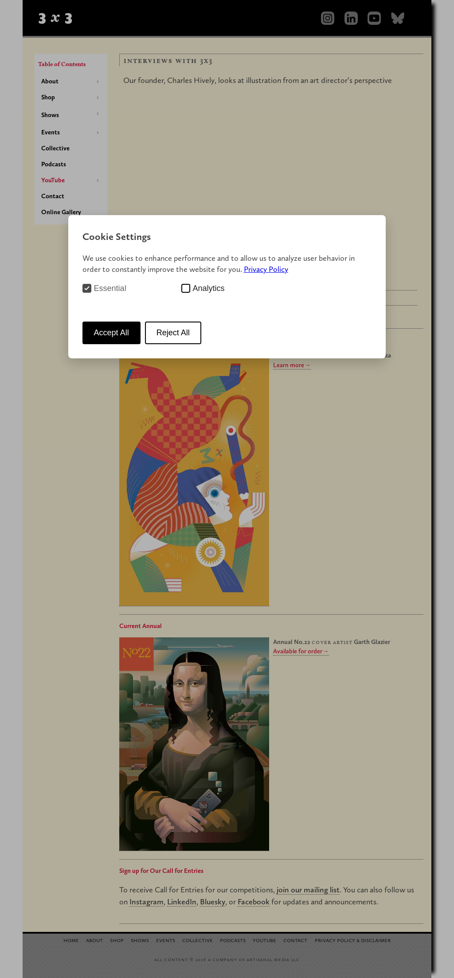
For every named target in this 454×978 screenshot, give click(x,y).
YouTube (53, 180)
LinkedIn (181, 901)
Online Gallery (61, 212)
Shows (50, 115)
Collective (55, 148)
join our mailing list (308, 889)
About (50, 81)
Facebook (254, 901)
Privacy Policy (266, 269)
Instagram (146, 901)
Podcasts (53, 164)
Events (50, 132)
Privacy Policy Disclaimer (353, 939)
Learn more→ (291, 365)
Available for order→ (301, 651)
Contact (52, 196)
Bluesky (212, 901)
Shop (48, 97)
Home (71, 939)
